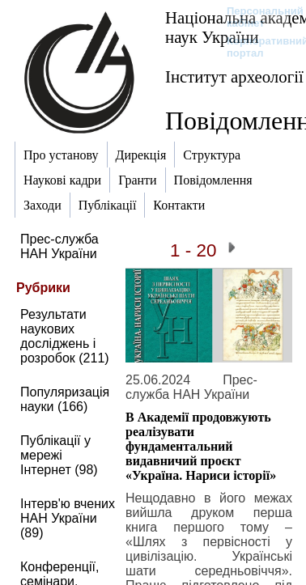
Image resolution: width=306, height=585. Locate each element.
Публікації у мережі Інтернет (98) (59, 455)
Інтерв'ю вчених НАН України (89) (67, 518)
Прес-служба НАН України (59, 246)
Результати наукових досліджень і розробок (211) (64, 336)
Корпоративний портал (257, 47)
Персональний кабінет (257, 17)
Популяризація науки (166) (64, 399)
